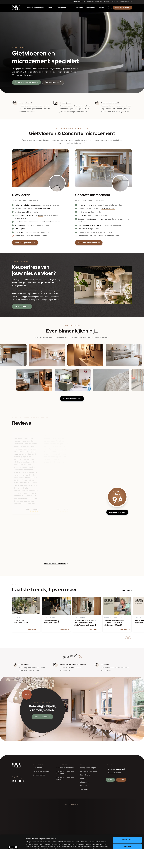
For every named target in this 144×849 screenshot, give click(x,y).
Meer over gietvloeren (25, 243)
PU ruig (40, 215)
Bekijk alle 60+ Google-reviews (56, 563)
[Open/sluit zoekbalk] (110, 7)
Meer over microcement (89, 243)
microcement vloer (100, 219)
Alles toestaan (127, 828)
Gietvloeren (61, 8)
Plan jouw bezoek (114, 772)
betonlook (28, 222)
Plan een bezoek (42, 717)
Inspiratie (79, 8)
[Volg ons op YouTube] (20, 781)
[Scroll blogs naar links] (126, 638)
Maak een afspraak (122, 8)
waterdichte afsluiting (98, 225)
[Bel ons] (78, 2)
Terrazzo (50, 8)
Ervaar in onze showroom (26, 82)
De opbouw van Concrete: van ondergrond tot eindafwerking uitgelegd (85, 622)
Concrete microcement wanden (65, 778)
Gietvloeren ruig (39, 775)
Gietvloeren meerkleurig (42, 771)
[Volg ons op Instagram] (16, 781)
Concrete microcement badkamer (65, 772)
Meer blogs (127, 590)
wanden (99, 232)
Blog (82, 778)
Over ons (115, 2)
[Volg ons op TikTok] (23, 781)
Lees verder (33, 630)
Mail (121, 780)
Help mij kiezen (22, 306)
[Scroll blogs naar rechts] (130, 638)
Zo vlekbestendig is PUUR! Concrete (52, 621)
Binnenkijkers (85, 775)
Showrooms (90, 8)
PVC (70, 8)
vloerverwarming (108, 208)
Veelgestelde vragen (88, 768)
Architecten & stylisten (94, 2)
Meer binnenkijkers (72, 399)
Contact (101, 8)
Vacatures (107, 2)
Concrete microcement (35, 8)
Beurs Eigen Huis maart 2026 (21, 621)
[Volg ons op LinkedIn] (13, 781)
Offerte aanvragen (126, 2)
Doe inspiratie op (53, 82)
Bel (110, 780)
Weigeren (127, 834)
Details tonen (108, 845)
